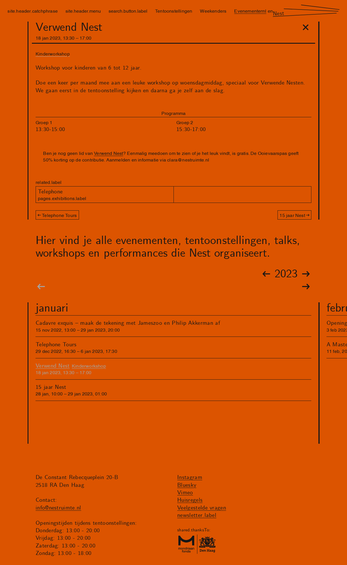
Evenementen (248, 10)
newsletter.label (196, 515)
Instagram (189, 477)
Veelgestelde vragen (201, 508)
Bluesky (186, 485)
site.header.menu (83, 10)
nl (264, 10)
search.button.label (128, 10)
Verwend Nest (108, 153)
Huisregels (190, 500)
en (270, 10)
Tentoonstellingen (173, 10)
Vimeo (185, 493)
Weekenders (213, 10)
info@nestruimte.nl (58, 508)
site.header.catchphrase (32, 10)
